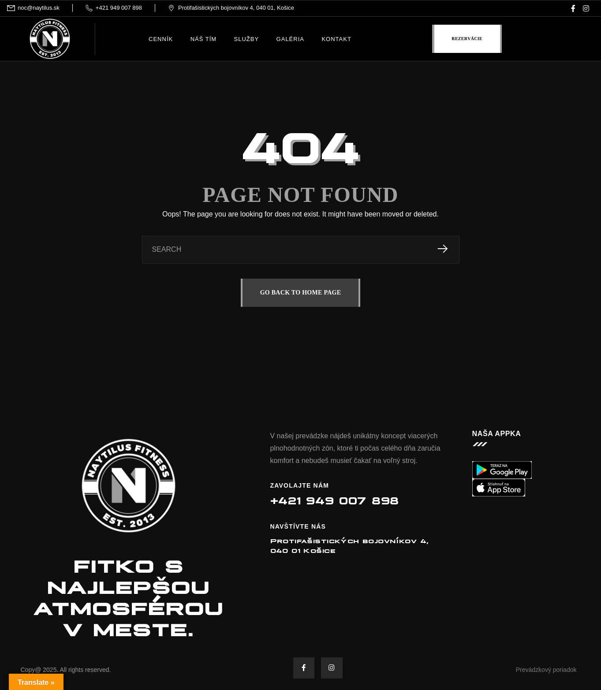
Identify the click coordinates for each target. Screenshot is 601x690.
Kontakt (336, 39)
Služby (246, 39)
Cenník (161, 39)
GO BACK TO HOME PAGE (300, 292)
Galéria (290, 39)
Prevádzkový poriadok (546, 670)
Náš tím (203, 39)
